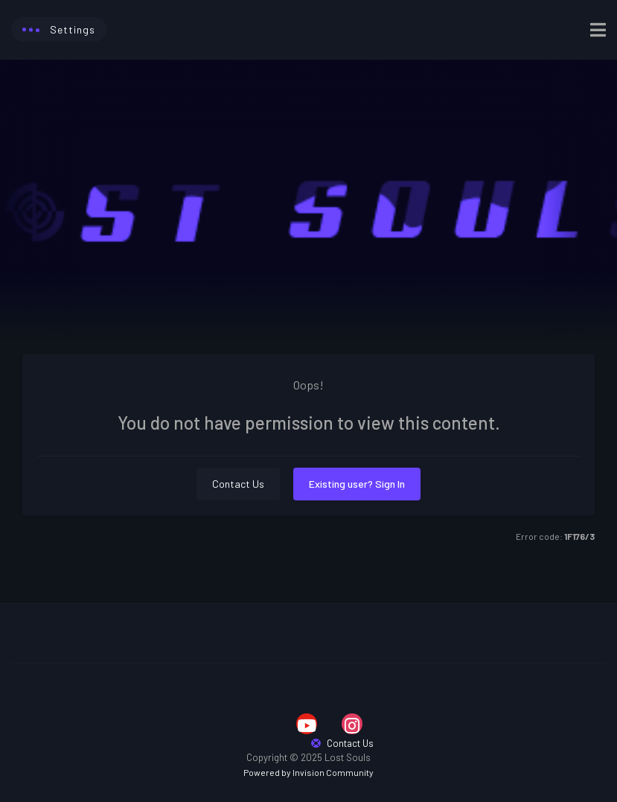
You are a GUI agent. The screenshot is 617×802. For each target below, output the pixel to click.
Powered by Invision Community (308, 772)
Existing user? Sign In (357, 483)
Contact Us (238, 483)
